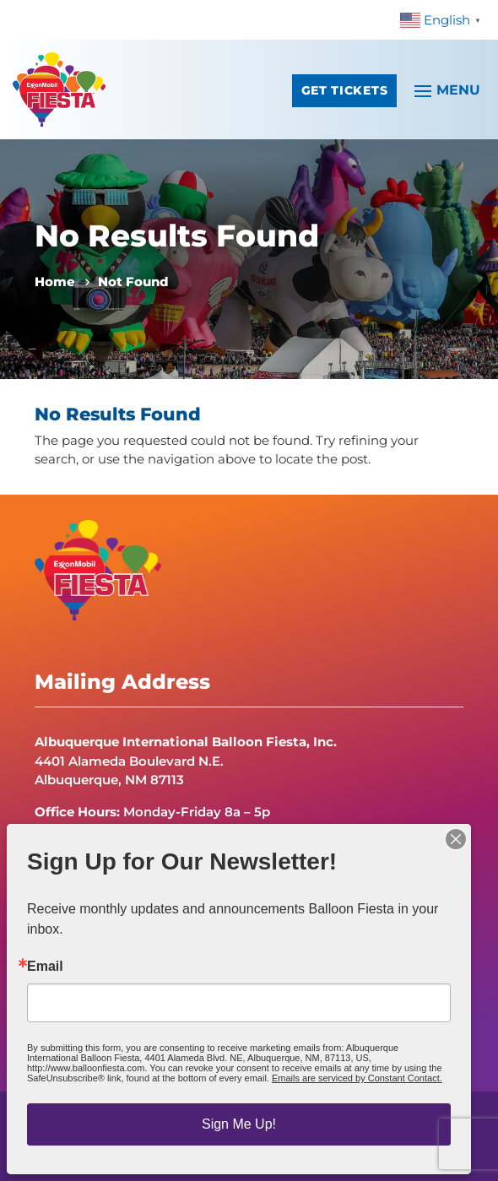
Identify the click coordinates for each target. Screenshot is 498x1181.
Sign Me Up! (239, 1124)
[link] (442, 19)
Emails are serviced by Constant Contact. (357, 1078)
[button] (444, 89)
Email (45, 966)
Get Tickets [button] (344, 90)
